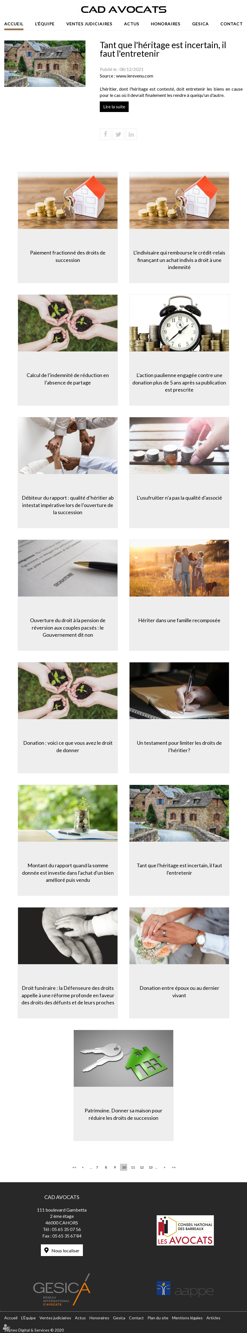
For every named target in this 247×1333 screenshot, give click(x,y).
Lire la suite (114, 106)
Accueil (13, 23)
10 (124, 1167)
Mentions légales (187, 1317)
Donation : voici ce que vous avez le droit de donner (68, 746)
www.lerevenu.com (134, 75)
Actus (131, 23)
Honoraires (165, 23)
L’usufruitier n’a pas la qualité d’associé (179, 497)
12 (142, 1167)
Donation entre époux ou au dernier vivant (179, 991)
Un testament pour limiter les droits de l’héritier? (179, 746)
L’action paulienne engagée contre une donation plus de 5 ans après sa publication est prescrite (179, 382)
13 (151, 1167)
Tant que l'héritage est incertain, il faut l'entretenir (179, 869)
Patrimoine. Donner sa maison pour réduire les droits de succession (123, 1114)
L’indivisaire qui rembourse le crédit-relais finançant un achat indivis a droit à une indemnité (179, 259)
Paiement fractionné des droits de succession (67, 256)
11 (133, 1167)
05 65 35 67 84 (66, 1235)
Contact (231, 23)
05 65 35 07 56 (66, 1229)
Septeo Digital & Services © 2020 (34, 1330)
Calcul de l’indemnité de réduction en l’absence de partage (68, 379)
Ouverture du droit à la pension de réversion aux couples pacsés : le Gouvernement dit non (67, 627)
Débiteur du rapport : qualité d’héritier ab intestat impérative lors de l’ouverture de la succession (68, 504)
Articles (213, 1317)
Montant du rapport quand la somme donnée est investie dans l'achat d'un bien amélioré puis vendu (68, 872)
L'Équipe (45, 23)
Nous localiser (65, 1250)
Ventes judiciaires (89, 23)
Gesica (200, 23)
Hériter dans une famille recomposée (179, 620)
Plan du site (158, 1317)
